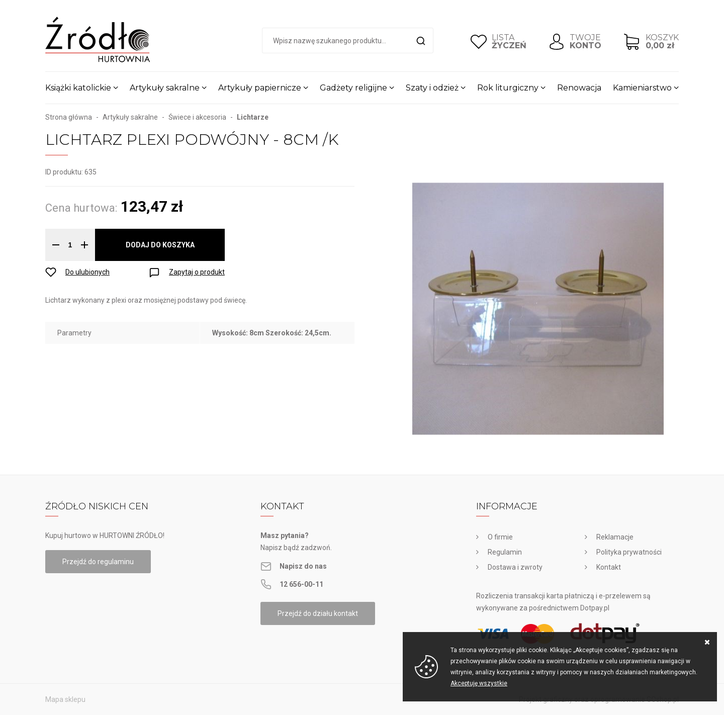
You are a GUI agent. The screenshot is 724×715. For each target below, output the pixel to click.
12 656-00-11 (301, 584)
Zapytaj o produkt (197, 272)
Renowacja (579, 88)
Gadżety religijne (353, 88)
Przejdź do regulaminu (98, 562)
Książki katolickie (78, 88)
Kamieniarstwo (642, 88)
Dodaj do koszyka (160, 245)
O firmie (500, 537)
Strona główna (68, 117)
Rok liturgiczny (507, 88)
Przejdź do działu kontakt (318, 613)
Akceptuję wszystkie (478, 683)
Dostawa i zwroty (515, 567)
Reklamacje (615, 537)
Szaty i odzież (432, 88)
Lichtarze (252, 117)
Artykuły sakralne (165, 88)
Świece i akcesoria (197, 117)
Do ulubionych (87, 272)
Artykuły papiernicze (259, 88)
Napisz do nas (303, 566)
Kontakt (608, 567)
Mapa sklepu (65, 699)
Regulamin (505, 552)
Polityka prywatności (629, 552)
